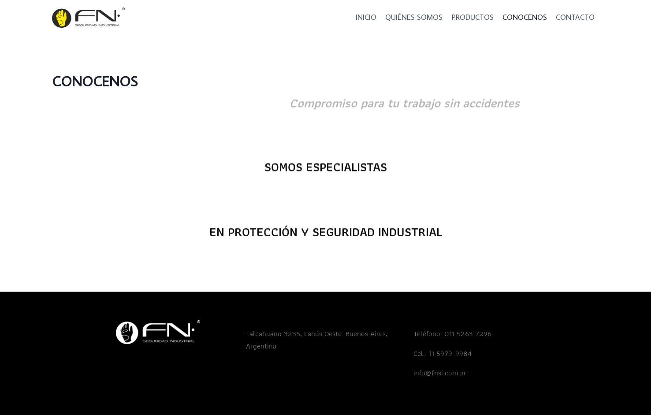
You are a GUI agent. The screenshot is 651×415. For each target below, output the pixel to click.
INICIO (366, 17)
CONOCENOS (524, 17)
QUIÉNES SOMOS (414, 17)
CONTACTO (575, 17)
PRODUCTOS (473, 17)
